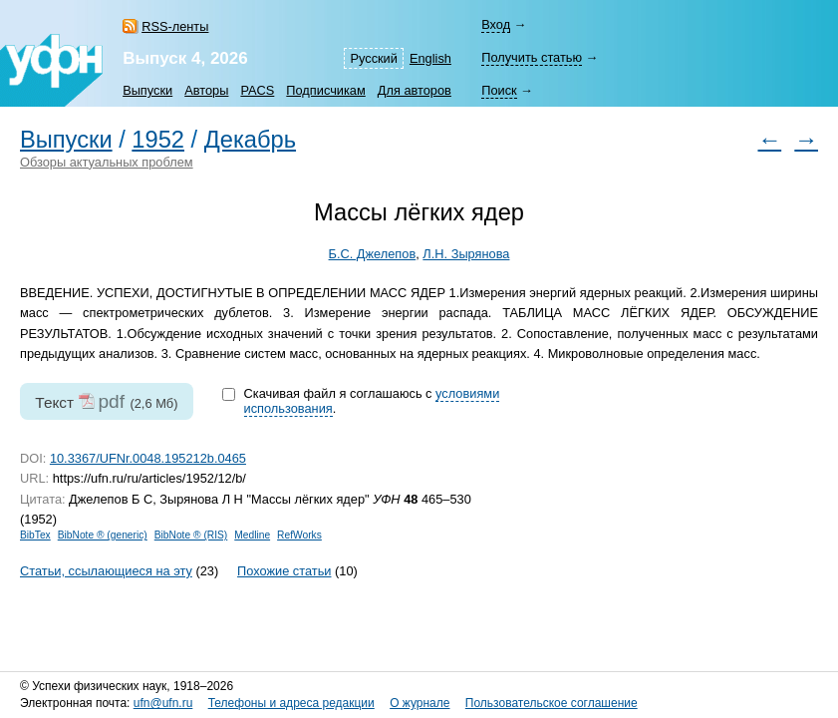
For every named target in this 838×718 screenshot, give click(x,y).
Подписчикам (325, 90)
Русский (373, 58)
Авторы (206, 90)
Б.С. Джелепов (373, 253)
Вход (495, 24)
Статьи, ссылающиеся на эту (106, 570)
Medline (252, 535)
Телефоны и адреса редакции (291, 703)
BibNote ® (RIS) (191, 535)
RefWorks (299, 535)
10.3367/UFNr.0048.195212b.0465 (148, 458)
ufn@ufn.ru (163, 703)
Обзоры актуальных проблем (106, 162)
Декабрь (250, 140)
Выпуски (147, 90)
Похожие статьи (284, 570)
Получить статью (531, 57)
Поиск (498, 90)
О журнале (419, 703)
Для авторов (414, 90)
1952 (158, 140)
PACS (257, 90)
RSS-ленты (174, 26)
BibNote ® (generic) (102, 535)
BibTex (35, 535)
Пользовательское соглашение (551, 703)
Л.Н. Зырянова (465, 253)
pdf (111, 401)
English (430, 58)
